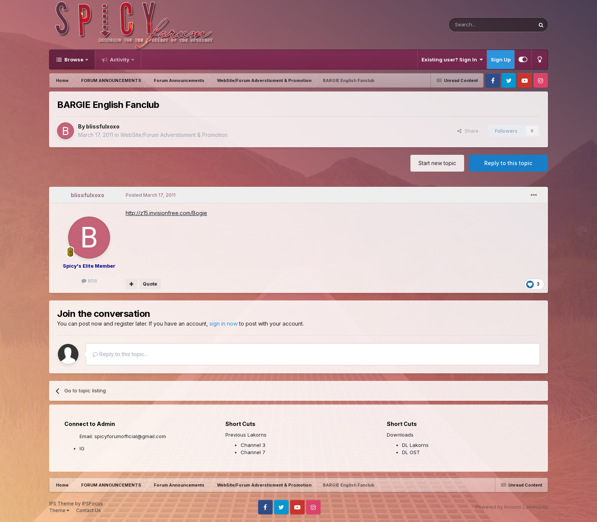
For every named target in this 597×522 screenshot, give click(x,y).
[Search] (472, 25)
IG (82, 448)
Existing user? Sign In (452, 59)
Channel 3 (253, 445)
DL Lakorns (415, 445)
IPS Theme (61, 503)
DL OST (411, 452)
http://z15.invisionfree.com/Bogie (166, 213)
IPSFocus (92, 503)
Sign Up (501, 59)
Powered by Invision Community (512, 507)
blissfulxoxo (103, 126)
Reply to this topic (508, 163)
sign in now (223, 323)
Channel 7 (253, 452)
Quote (150, 284)
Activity (120, 59)
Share (468, 131)
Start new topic (437, 163)
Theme (59, 510)
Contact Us (88, 510)
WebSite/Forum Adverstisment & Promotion (174, 135)
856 (89, 281)
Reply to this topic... (120, 354)
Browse (74, 59)
